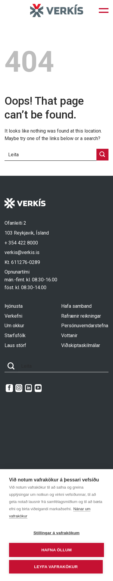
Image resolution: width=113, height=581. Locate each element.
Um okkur (14, 325)
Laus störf (15, 345)
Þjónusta (14, 306)
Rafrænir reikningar (81, 316)
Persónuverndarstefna (84, 325)
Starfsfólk (15, 335)
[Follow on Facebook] (9, 388)
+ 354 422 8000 (21, 243)
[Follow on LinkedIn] (28, 388)
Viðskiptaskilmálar (80, 345)
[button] (103, 10)
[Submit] (102, 154)
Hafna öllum (56, 550)
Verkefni (13, 316)
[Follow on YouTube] (38, 388)
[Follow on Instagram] (18, 388)
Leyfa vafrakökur (56, 567)
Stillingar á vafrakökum (56, 533)
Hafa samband (76, 306)
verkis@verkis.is (22, 252)
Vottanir (69, 335)
